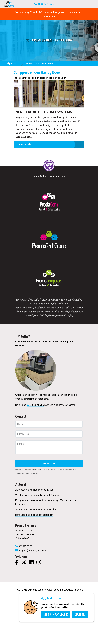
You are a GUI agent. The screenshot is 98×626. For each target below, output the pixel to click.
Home (11, 63)
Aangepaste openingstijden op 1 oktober (36, 509)
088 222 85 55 (46, 4)
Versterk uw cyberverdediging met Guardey (37, 495)
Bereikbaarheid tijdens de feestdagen (34, 514)
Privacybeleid (59, 469)
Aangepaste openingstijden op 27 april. (35, 489)
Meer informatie (56, 615)
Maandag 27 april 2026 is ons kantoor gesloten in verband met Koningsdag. (49, 14)
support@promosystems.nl (32, 550)
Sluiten (79, 615)
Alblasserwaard (59, 299)
